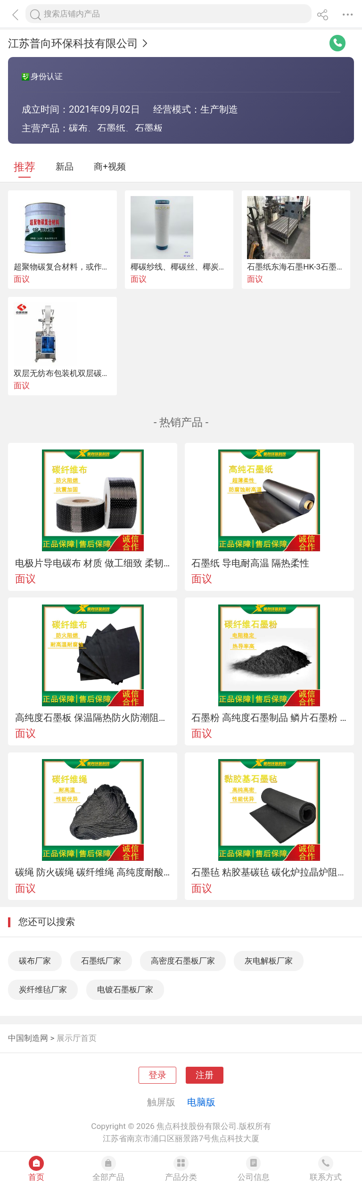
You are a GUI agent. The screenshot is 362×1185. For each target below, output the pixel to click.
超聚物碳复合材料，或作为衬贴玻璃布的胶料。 (98, 266)
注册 (205, 1075)
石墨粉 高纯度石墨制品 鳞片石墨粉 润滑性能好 (269, 717)
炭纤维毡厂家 (43, 989)
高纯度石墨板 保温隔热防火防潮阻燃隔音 (93, 717)
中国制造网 (28, 1038)
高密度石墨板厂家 (183, 960)
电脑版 (201, 1102)
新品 (65, 167)
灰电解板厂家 (269, 960)
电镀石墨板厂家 (125, 989)
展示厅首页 (77, 1038)
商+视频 (110, 167)
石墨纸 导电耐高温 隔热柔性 (250, 563)
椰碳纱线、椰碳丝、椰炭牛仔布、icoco (201, 266)
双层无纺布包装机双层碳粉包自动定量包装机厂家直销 (110, 373)
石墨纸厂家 (101, 960)
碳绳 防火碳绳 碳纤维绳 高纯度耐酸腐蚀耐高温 (93, 872)
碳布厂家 (35, 960)
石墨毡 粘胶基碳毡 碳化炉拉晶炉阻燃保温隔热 (269, 872)
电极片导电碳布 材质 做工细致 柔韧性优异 (93, 563)
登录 (157, 1075)
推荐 (24, 167)
